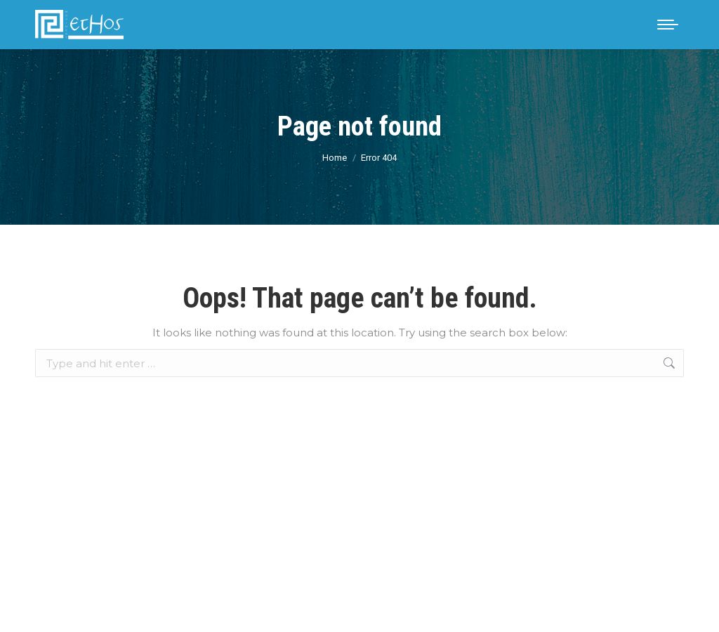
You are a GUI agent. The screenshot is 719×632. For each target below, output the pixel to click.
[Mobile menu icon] (668, 24)
